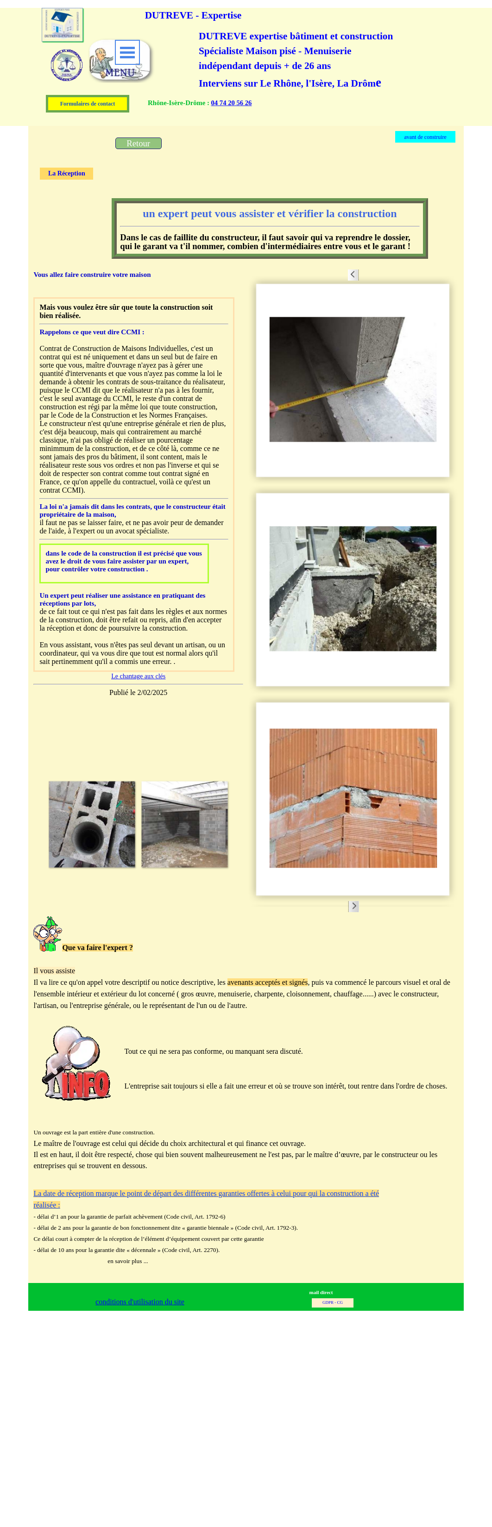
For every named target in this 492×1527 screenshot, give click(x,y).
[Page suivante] (235, 824)
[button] (91, 824)
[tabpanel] (303, 109)
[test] (138, 143)
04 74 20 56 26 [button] (231, 102)
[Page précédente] (40, 824)
